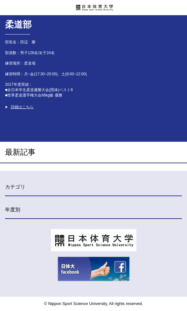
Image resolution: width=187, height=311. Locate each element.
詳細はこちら (22, 107)
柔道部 (18, 24)
